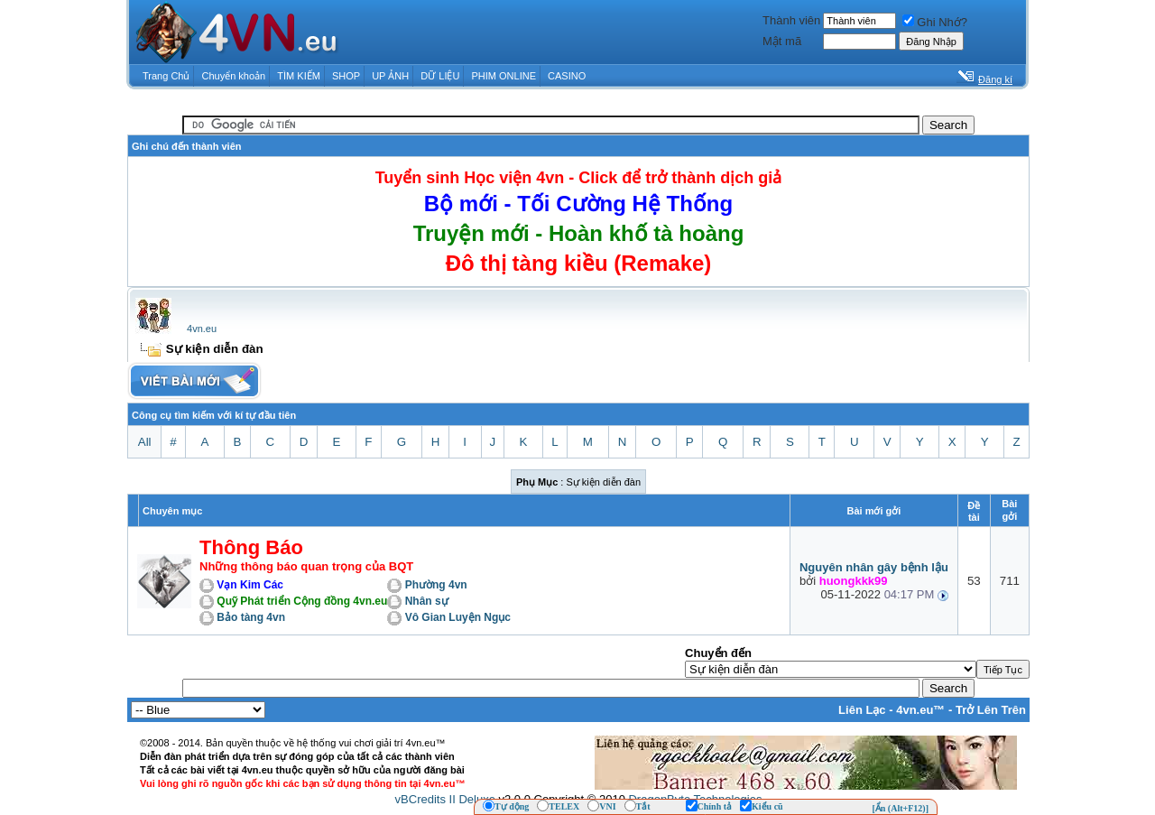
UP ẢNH (390, 75)
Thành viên (791, 20)
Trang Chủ (166, 75)
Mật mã (781, 41)
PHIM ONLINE (503, 75)
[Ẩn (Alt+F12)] (900, 808)
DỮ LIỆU (439, 75)
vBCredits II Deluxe (445, 799)
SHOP (346, 75)
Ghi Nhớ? (934, 22)
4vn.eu (202, 328)
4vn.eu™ (920, 710)
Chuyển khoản (234, 75)
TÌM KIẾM (298, 75)
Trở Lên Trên (991, 710)
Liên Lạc (862, 710)
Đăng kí (995, 79)
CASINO (567, 75)
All (145, 442)
